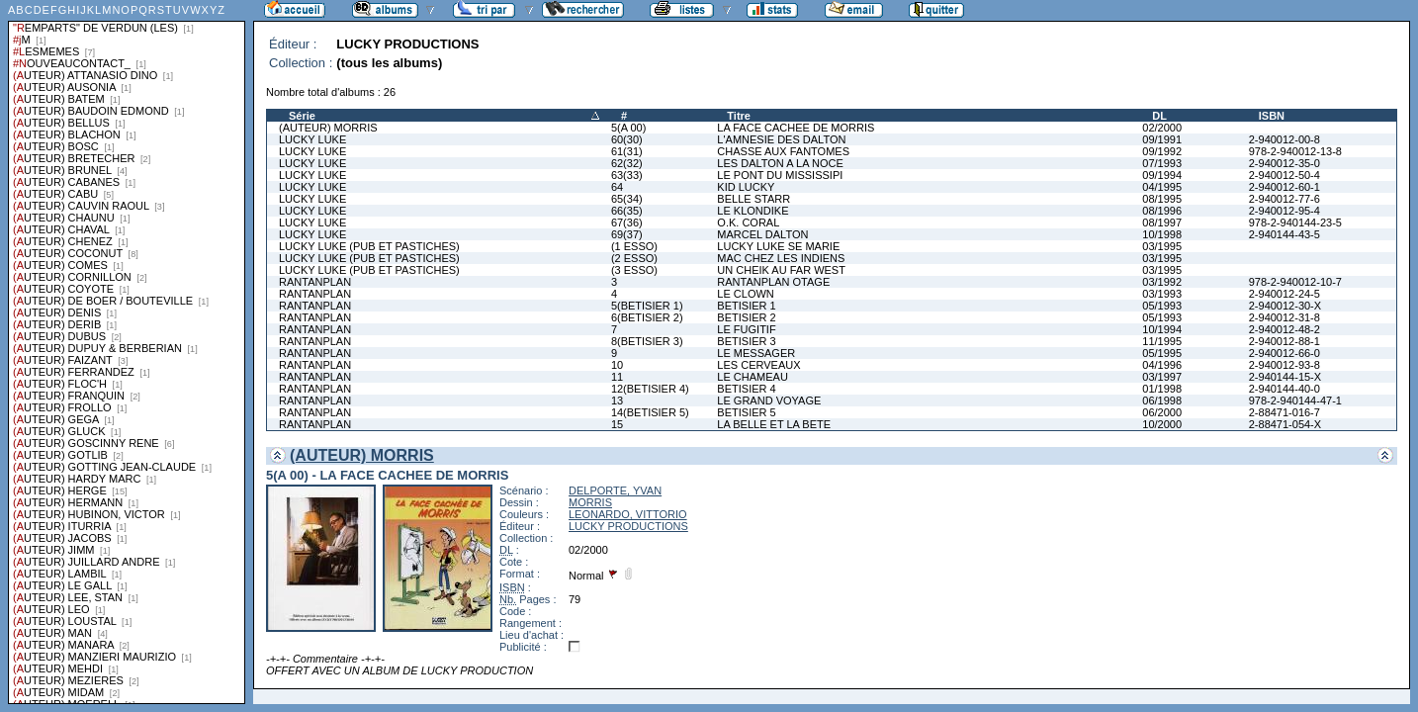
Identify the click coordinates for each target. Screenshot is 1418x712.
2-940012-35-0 (1284, 163)
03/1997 (1162, 377)
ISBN (1272, 116)
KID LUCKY (745, 187)
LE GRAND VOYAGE (769, 400)
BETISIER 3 (746, 341)
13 (617, 400)
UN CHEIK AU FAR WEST (781, 270)
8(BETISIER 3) (647, 341)
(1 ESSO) (634, 246)
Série (302, 116)
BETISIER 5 (746, 412)
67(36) (627, 222)
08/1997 (1162, 222)
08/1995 (1162, 199)
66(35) (627, 211)
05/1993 (1162, 306)
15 (617, 424)
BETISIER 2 (746, 317)
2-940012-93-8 (1284, 365)
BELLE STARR (753, 199)
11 (617, 377)
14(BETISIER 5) (650, 412)
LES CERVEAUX (758, 365)
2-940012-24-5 (1284, 294)
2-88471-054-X (1285, 424)
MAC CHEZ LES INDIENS (780, 258)
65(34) (627, 199)
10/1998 (1162, 234)
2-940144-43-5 (1284, 234)
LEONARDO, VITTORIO (628, 514)
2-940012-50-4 (1284, 175)
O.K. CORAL (748, 222)
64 (617, 187)
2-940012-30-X (1285, 306)
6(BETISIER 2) (647, 317)
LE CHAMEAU (752, 377)
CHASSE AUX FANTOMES (783, 151)
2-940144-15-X (1285, 377)
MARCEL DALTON (762, 234)
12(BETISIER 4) (650, 389)
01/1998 (1162, 389)
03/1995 (1162, 246)
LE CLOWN (745, 294)
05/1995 (1162, 353)
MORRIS (590, 502)
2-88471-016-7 (1284, 412)
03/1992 (1162, 282)
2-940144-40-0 (1284, 389)
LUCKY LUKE (312, 139)
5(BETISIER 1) (647, 306)
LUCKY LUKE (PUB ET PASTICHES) (369, 246)
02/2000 (1162, 128)
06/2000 (1162, 412)
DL (1159, 116)
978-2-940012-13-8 (1295, 151)
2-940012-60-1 (1284, 187)
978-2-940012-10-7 (1295, 282)
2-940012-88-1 (1284, 341)
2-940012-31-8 (1284, 317)
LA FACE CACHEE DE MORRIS (795, 128)
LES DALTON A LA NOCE (779, 163)
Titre (739, 116)
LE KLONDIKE (752, 211)
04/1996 (1162, 365)
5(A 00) (628, 128)
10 (617, 365)
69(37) (627, 234)
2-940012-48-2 (1284, 329)
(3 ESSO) (634, 270)
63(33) (627, 175)
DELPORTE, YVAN (615, 490)
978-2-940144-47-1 (1295, 400)
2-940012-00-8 (1284, 139)
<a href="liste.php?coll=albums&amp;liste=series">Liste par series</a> (126, 352)
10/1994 (1162, 329)
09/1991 (1162, 139)
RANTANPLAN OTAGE (773, 282)
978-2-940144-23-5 (1295, 222)
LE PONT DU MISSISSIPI (779, 175)
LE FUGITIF (746, 329)
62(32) (627, 163)
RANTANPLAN (315, 282)
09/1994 (1162, 175)
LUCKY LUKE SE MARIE (778, 246)
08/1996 (1162, 211)
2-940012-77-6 (1284, 199)
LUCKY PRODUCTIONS (628, 526)
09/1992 (1162, 151)
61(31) (627, 151)
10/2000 (1162, 424)
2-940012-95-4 (1284, 211)
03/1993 (1162, 294)
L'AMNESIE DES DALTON (781, 139)
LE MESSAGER (756, 353)
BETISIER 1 (746, 306)
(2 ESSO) (634, 258)
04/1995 (1162, 187)
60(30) (627, 139)
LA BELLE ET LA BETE (774, 424)
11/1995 (1162, 341)
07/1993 (1162, 163)
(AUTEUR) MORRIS (328, 128)
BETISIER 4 (746, 389)
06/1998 (1162, 400)
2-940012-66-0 (1284, 353)
